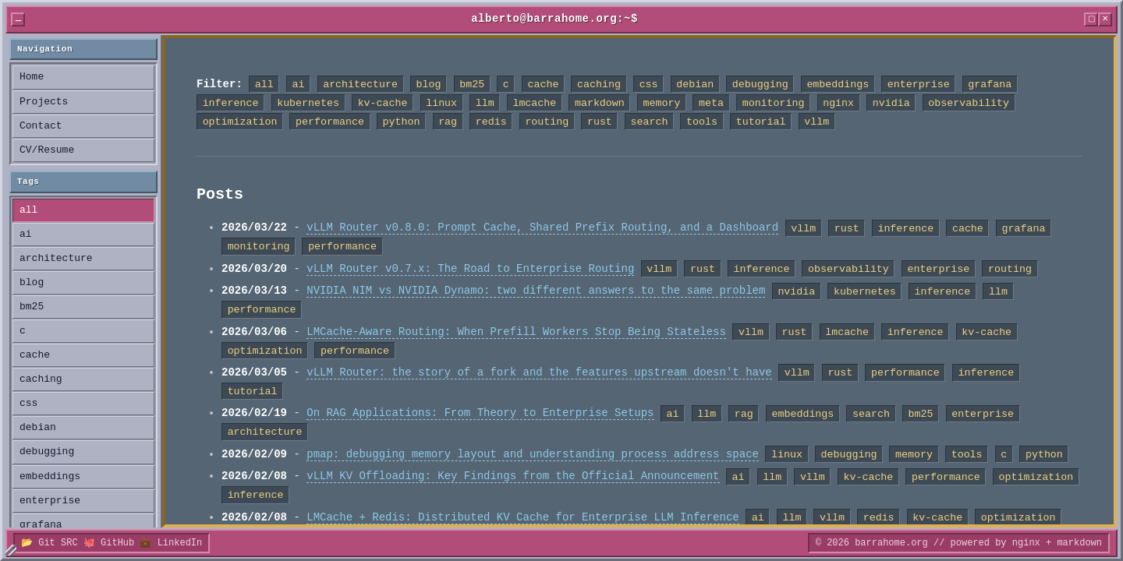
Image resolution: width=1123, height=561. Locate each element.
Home (31, 77)
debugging (46, 452)
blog (31, 283)
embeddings (49, 477)
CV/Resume (46, 150)
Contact (40, 126)
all (28, 210)
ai (25, 235)
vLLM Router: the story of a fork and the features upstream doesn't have (538, 372)
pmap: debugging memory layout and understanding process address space (532, 454)
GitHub (117, 542)
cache (34, 355)
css (28, 404)
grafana (40, 525)
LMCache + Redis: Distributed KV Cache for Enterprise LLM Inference (522, 517)
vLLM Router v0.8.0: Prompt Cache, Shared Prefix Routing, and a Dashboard (542, 228)
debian (37, 428)
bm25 (31, 307)
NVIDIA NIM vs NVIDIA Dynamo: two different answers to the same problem (535, 291)
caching (40, 379)
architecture (56, 259)
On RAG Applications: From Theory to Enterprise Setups (480, 413)
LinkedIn (180, 542)
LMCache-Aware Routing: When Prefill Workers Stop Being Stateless (516, 332)
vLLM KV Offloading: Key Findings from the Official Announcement (512, 476)
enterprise (49, 501)
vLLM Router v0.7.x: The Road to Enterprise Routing (470, 269)
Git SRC (57, 542)
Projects (43, 102)
